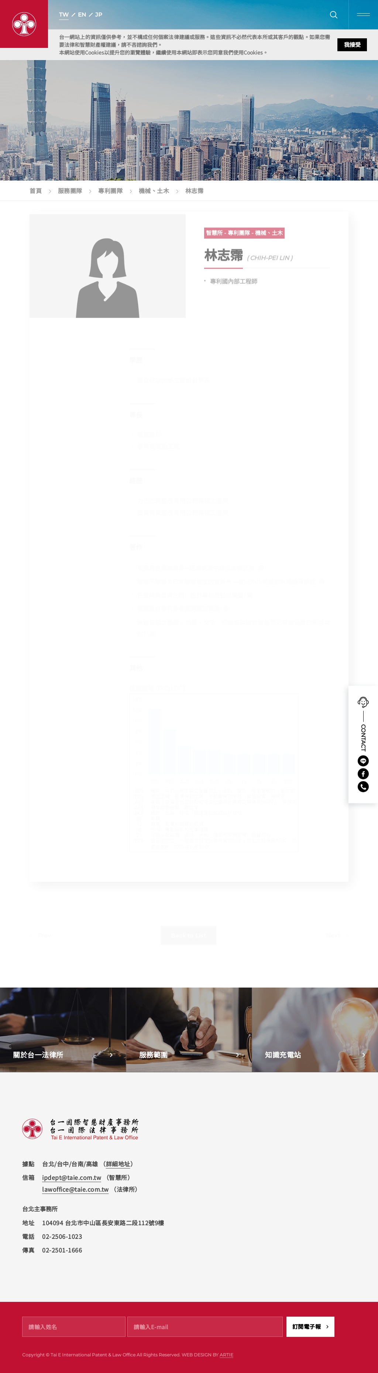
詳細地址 (118, 1163)
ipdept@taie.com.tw (71, 1177)
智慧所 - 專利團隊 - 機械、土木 (244, 236)
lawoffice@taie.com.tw (75, 1189)
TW (64, 14)
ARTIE (226, 1355)
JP (98, 14)
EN (82, 14)
